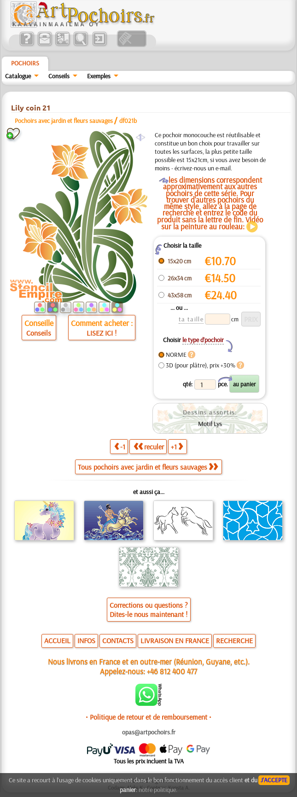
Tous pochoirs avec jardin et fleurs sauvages (148, 466)
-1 (119, 446)
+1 (177, 446)
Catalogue (18, 76)
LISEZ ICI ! (101, 332)
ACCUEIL (57, 640)
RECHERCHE (234, 640)
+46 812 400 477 (172, 671)
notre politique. (158, 789)
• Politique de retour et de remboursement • (148, 716)
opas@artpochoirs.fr (148, 732)
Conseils (59, 76)
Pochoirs (25, 63)
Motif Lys (210, 423)
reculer (149, 446)
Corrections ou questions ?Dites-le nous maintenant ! (149, 609)
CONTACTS (118, 640)
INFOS (86, 640)
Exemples (99, 76)
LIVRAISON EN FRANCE (174, 640)
